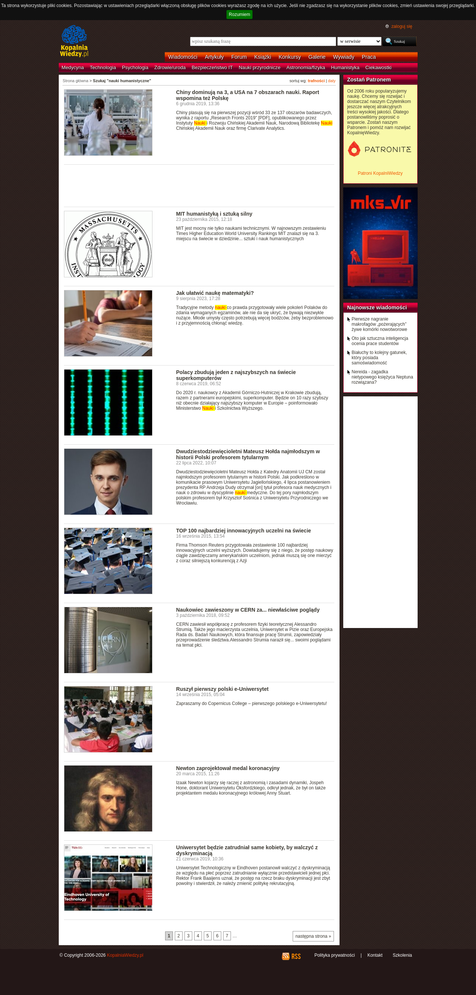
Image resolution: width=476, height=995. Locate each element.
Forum (239, 57)
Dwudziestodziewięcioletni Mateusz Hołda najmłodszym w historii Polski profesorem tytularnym (248, 454)
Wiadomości (182, 57)
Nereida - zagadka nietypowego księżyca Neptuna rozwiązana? (382, 377)
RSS (296, 956)
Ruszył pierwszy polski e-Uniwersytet (222, 689)
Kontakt (375, 955)
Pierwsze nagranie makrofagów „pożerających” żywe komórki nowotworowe (379, 324)
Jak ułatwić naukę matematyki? (215, 293)
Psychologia (135, 67)
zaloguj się (401, 26)
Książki (262, 57)
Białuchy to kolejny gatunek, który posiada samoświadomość (379, 358)
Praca (369, 57)
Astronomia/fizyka (305, 67)
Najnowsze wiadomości (377, 307)
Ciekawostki (379, 67)
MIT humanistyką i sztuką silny (214, 214)
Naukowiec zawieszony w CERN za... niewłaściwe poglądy (248, 610)
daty (331, 80)
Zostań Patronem (369, 80)
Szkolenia (402, 955)
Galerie (316, 57)
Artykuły (214, 57)
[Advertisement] (199, 185)
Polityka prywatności (334, 955)
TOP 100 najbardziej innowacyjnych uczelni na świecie (243, 531)
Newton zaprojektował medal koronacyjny (228, 768)
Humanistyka (345, 67)
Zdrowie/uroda (170, 67)
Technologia (103, 67)
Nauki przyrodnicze (259, 67)
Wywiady (343, 57)
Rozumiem (239, 14)
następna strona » (313, 936)
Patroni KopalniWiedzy (380, 173)
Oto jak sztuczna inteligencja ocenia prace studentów (380, 341)
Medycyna (73, 67)
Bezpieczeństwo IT (212, 67)
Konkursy (290, 57)
